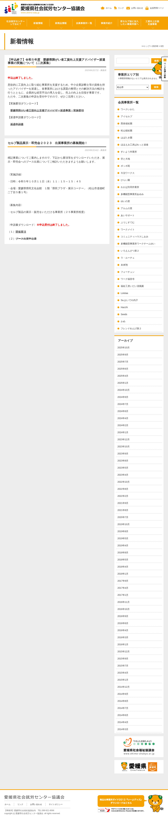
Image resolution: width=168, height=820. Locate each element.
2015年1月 (122, 680)
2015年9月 (122, 658)
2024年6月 (122, 411)
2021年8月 (122, 510)
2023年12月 (123, 439)
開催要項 (21, 231)
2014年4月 (122, 722)
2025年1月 (122, 383)
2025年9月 (122, 354)
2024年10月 (123, 390)
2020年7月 (122, 517)
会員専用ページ (157, 8)
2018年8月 (122, 552)
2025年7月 (122, 362)
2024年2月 (122, 425)
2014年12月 (123, 687)
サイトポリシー (56, 804)
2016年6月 (122, 623)
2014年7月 (122, 708)
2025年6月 (122, 369)
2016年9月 (122, 616)
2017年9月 (122, 581)
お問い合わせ (137, 8)
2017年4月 (122, 588)
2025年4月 (122, 376)
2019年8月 (122, 531)
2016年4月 (122, 630)
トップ (147, 46)
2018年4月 (122, 567)
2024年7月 (122, 404)
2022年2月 (122, 496)
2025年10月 (123, 347)
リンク (121, 8)
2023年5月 (122, 468)
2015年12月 (123, 651)
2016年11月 (123, 602)
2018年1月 (122, 574)
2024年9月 (122, 397)
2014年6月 (122, 715)
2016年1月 (122, 644)
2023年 (155, 46)
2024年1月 (122, 432)
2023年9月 (122, 453)
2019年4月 (122, 545)
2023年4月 (122, 475)
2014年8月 (122, 701)
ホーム (109, 8)
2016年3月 (122, 637)
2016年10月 (123, 609)
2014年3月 (122, 729)
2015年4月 (122, 673)
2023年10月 (123, 446)
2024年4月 (122, 418)
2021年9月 (122, 503)
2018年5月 (122, 559)
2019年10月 (123, 524)
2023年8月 (122, 460)
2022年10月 (123, 482)
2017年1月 (122, 595)
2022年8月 (122, 489)
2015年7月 (122, 665)
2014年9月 (122, 694)
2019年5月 (122, 538)
